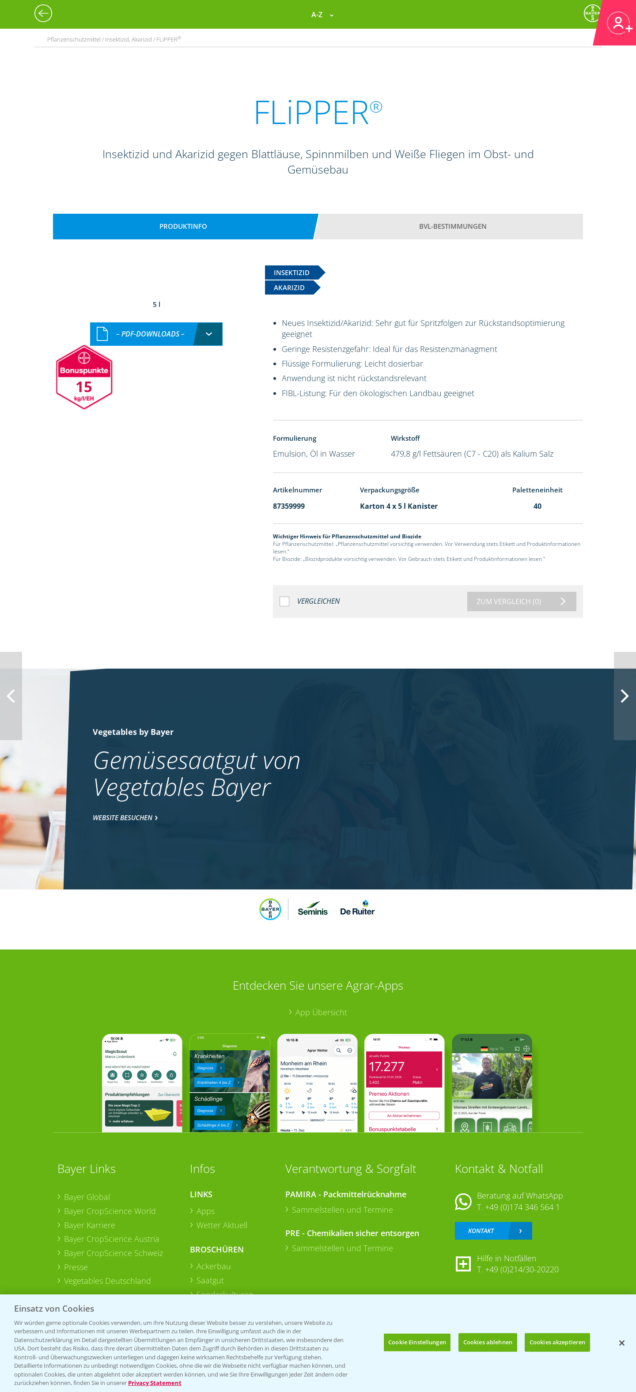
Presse (76, 1267)
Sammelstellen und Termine (342, 1209)
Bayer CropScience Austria (111, 1238)
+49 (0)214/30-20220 (522, 1269)
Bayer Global (87, 1197)
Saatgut (210, 1280)
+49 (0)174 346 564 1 (522, 1207)
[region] (318, 1343)
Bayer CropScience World (110, 1211)
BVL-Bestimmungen (453, 226)
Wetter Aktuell (222, 1225)
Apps (206, 1211)
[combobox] (156, 334)
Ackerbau (214, 1266)
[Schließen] (622, 1343)
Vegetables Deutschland (107, 1280)
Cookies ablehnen (487, 1342)
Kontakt (481, 1230)
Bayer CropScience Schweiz (113, 1253)
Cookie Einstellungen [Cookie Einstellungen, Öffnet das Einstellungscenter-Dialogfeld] (417, 1342)
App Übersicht (321, 1012)
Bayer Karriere (89, 1225)
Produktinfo (183, 226)
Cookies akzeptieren (557, 1342)
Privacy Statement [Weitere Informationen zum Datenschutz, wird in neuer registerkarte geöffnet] (155, 1383)
